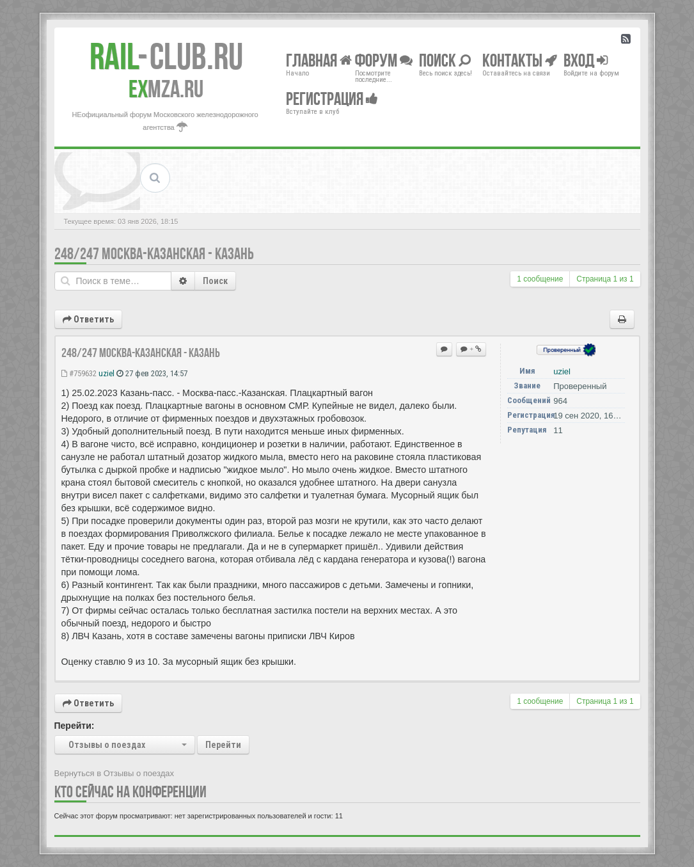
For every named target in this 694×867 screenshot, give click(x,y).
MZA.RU (166, 89)
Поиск (215, 281)
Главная (319, 60)
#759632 (79, 373)
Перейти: (74, 725)
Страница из (604, 278)
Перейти (223, 745)
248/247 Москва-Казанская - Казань (153, 253)
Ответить (88, 319)
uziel (106, 373)
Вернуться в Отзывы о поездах (114, 773)
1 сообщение (540, 278)
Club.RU (166, 56)
